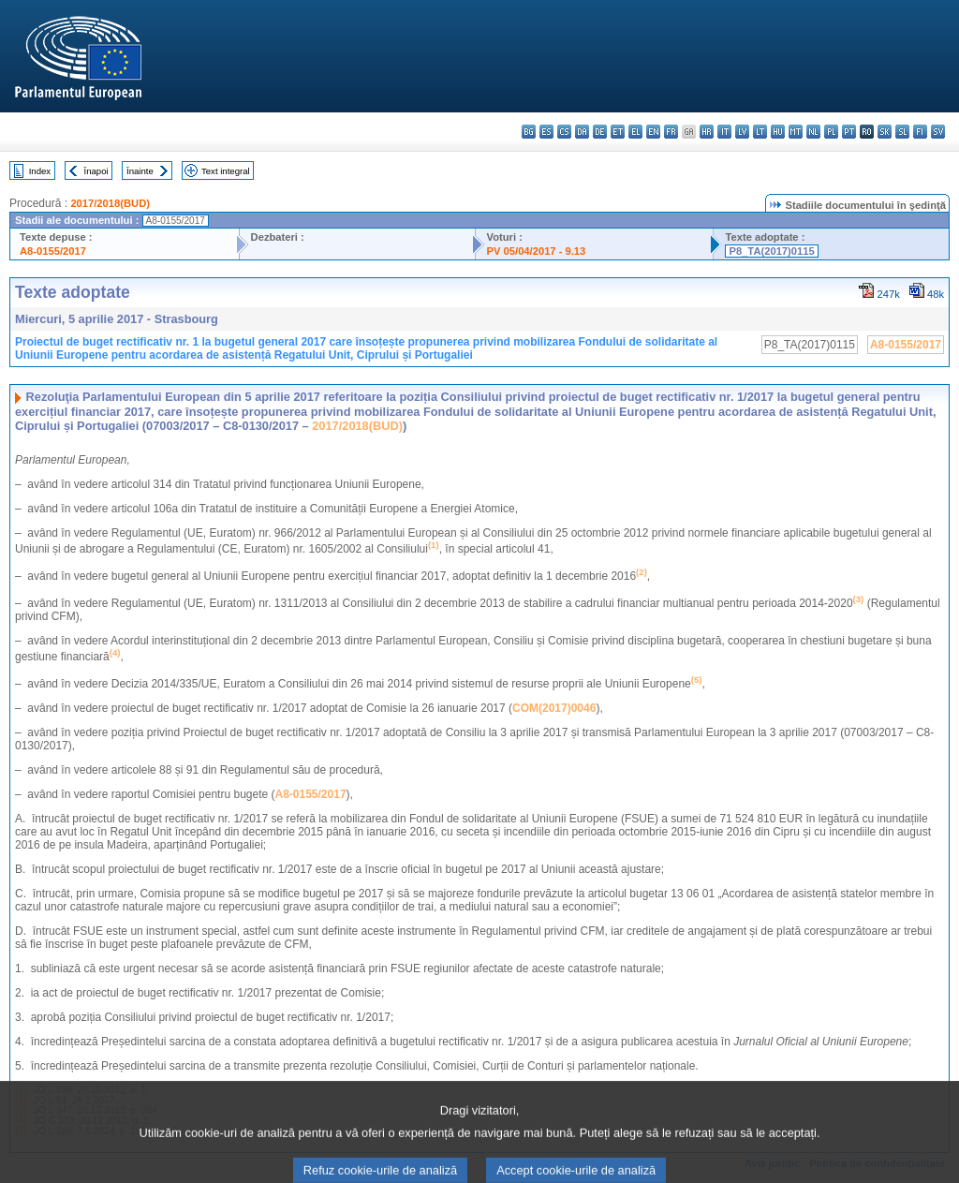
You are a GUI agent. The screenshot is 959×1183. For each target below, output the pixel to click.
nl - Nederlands (813, 132)
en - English (653, 132)
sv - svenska (938, 132)
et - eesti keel (618, 132)
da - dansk (582, 132)
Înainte (140, 171)
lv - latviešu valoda (742, 132)
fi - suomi (920, 132)
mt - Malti (796, 132)
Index (40, 171)
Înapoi (96, 171)
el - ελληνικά (635, 132)
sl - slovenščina (902, 132)
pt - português (849, 132)
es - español (546, 132)
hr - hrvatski (707, 132)
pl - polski (831, 132)
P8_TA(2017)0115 (771, 251)
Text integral (225, 171)
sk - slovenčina (885, 132)
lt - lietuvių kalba (760, 132)
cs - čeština (564, 132)
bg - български (529, 132)
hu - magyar (778, 132)
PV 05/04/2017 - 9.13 (536, 251)
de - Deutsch (600, 132)
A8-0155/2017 (53, 251)
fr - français (671, 132)
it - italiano (724, 132)
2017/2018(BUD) (110, 203)
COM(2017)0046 (554, 708)
